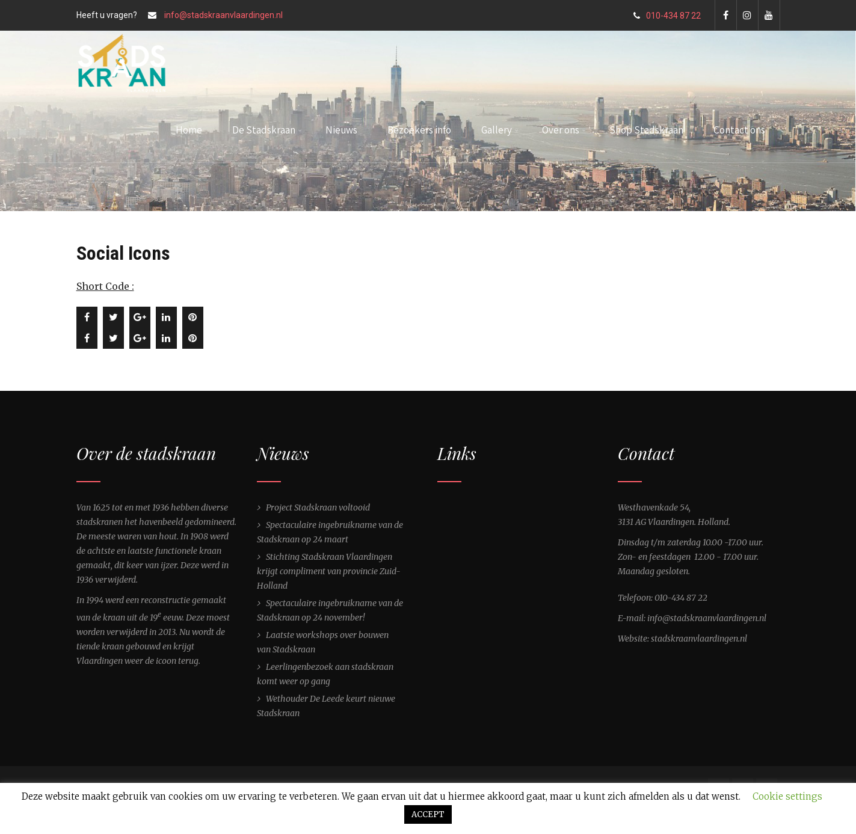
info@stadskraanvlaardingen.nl (223, 15)
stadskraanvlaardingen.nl (699, 638)
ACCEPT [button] (428, 814)
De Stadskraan (267, 129)
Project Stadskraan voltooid (318, 507)
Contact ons (739, 129)
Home (189, 129)
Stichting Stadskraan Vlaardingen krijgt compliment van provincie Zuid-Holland (329, 571)
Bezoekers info (419, 129)
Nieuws (341, 129)
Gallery (500, 129)
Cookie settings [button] (787, 796)
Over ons (564, 129)
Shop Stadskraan (646, 129)
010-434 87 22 (667, 15)
